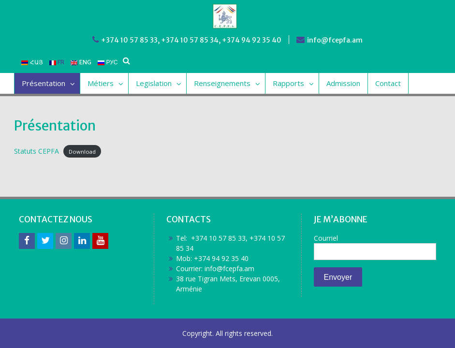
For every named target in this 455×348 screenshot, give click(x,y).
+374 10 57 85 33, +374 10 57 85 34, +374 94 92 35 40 (191, 40)
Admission (343, 83)
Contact (388, 83)
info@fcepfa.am (335, 40)
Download (82, 151)
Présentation (43, 83)
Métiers (101, 83)
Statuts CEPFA (36, 151)
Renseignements (222, 83)
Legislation (154, 83)
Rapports (288, 83)
